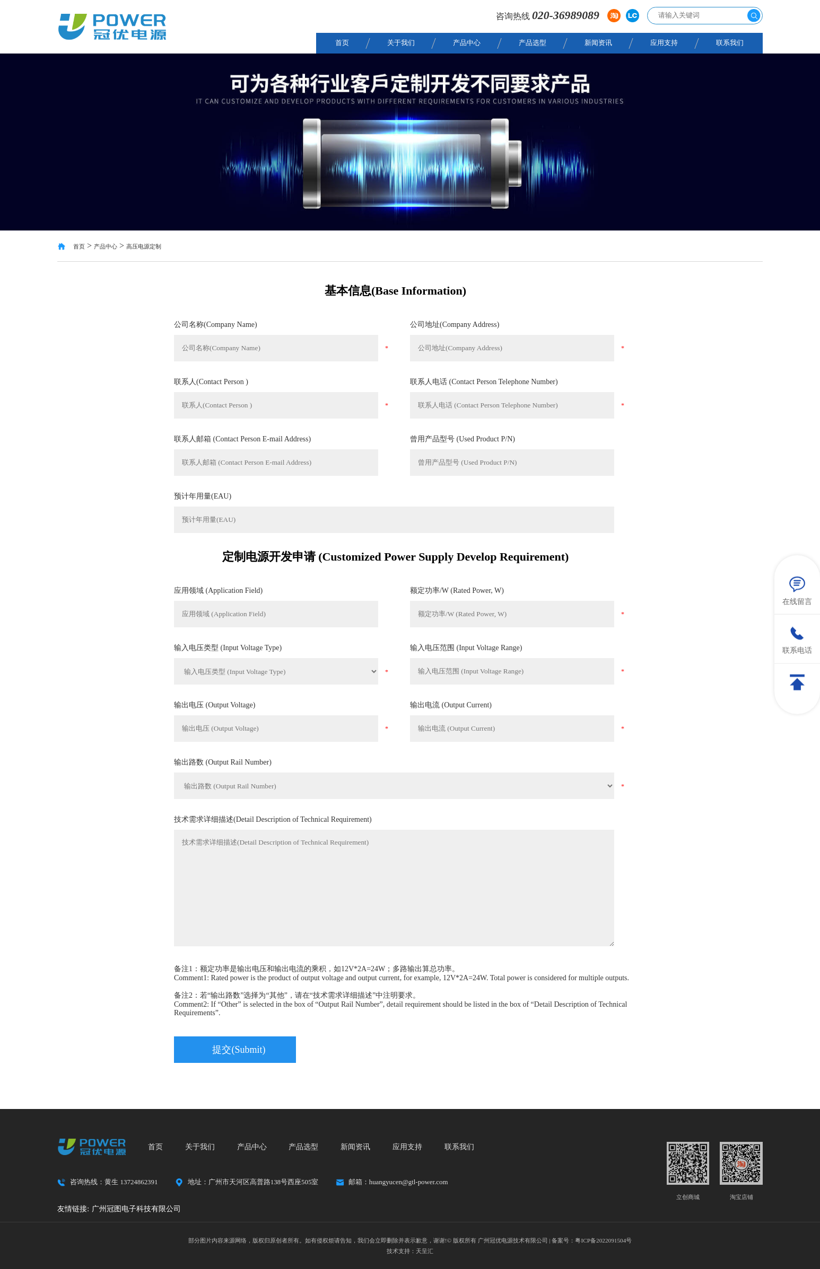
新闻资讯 (598, 43)
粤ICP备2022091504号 (603, 1240)
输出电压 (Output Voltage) (214, 705)
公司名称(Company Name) (215, 325)
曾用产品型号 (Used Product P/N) (462, 439)
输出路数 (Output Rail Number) (394, 786)
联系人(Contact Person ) (211, 382)
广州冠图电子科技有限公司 (136, 1209)
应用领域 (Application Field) (218, 590)
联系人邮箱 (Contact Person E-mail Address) (242, 439)
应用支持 (664, 43)
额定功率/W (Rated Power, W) (457, 590)
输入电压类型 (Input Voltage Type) (228, 648)
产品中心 (467, 43)
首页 (342, 43)
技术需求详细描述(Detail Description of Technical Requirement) (273, 819)
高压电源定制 (143, 246)
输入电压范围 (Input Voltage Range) (466, 648)
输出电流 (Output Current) (451, 705)
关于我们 (401, 43)
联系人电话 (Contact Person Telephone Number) (484, 382)
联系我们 (730, 43)
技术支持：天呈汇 (410, 1251)
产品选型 (532, 43)
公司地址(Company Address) (454, 325)
